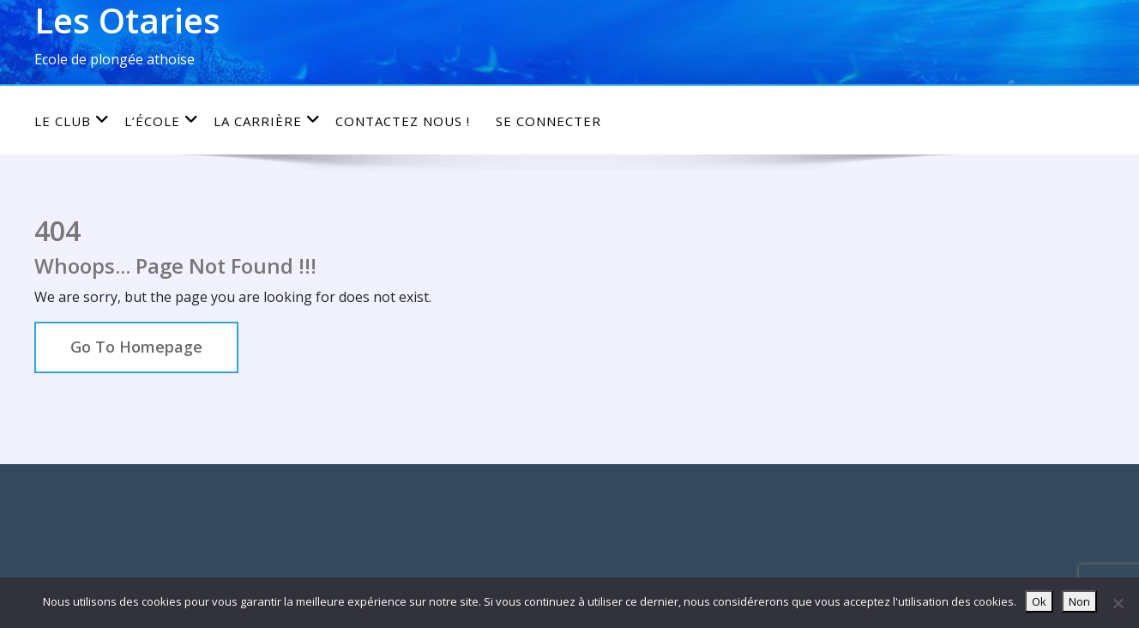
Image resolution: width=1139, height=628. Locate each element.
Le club (72, 121)
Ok (1039, 601)
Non (1079, 601)
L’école (161, 121)
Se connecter (548, 121)
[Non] (1117, 603)
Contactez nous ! (402, 121)
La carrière (267, 121)
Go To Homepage (136, 346)
